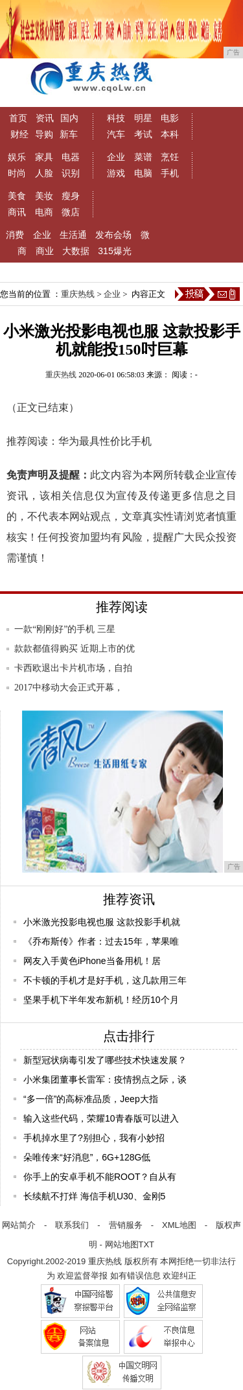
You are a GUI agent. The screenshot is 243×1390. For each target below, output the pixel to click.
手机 (170, 173)
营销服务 (126, 1225)
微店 (71, 212)
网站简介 (19, 1225)
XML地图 (179, 1225)
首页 (18, 118)
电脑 (143, 173)
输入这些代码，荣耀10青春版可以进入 (101, 1118)
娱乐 (17, 157)
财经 (19, 134)
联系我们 (72, 1225)
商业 (45, 251)
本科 (170, 134)
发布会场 (113, 235)
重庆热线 (78, 294)
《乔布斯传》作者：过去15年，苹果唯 (101, 941)
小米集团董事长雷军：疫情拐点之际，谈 (105, 1079)
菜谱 (143, 157)
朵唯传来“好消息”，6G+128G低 (86, 1157)
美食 (17, 196)
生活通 (73, 235)
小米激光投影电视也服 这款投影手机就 (101, 922)
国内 (69, 118)
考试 (143, 134)
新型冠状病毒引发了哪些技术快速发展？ (105, 1060)
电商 (44, 212)
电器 (71, 157)
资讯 (45, 118)
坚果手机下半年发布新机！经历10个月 (101, 1000)
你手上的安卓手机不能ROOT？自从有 (99, 1177)
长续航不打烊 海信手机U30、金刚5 (94, 1196)
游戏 (116, 173)
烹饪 (170, 157)
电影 (170, 118)
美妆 (44, 196)
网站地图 (122, 1244)
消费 (15, 235)
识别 (71, 173)
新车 (69, 134)
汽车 (116, 134)
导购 (44, 134)
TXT (147, 1244)
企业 (116, 157)
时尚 (17, 173)
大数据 (75, 251)
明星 (143, 118)
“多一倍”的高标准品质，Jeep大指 (90, 1099)
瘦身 (71, 196)
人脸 (44, 173)
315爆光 (114, 251)
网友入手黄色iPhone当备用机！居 (92, 961)
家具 (44, 157)
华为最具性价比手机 (105, 441)
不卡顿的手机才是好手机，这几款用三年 (105, 980)
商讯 (17, 212)
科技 (116, 118)
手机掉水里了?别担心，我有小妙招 (94, 1138)
